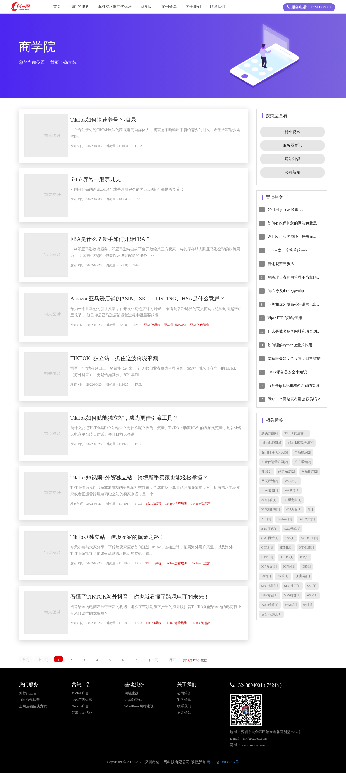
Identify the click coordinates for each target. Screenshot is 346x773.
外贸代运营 (27, 693)
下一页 (153, 660)
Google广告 (80, 706)
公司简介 (184, 693)
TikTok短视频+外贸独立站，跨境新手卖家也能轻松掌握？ (150, 477)
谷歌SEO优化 (82, 713)
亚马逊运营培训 (186, 325)
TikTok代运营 (211, 504)
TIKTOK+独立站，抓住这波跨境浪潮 (125, 358)
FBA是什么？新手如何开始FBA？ (121, 239)
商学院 (146, 7)
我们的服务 (79, 7)
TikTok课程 (164, 504)
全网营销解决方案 (33, 706)
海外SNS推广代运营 (115, 7)
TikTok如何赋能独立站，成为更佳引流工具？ (135, 418)
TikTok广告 (80, 693)
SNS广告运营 (82, 700)
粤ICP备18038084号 (223, 762)
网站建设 (131, 693)
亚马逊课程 (163, 325)
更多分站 (184, 713)
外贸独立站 (133, 700)
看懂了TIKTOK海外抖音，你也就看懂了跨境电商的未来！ (150, 597)
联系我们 (217, 7)
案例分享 (169, 7)
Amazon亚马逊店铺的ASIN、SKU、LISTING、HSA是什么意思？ (158, 299)
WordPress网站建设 (139, 706)
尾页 (172, 660)
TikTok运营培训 (187, 504)
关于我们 (193, 7)
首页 (57, 7)
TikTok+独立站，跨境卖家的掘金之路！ (128, 537)
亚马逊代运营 (210, 325)
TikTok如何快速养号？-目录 (114, 120)
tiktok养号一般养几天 (106, 179)
